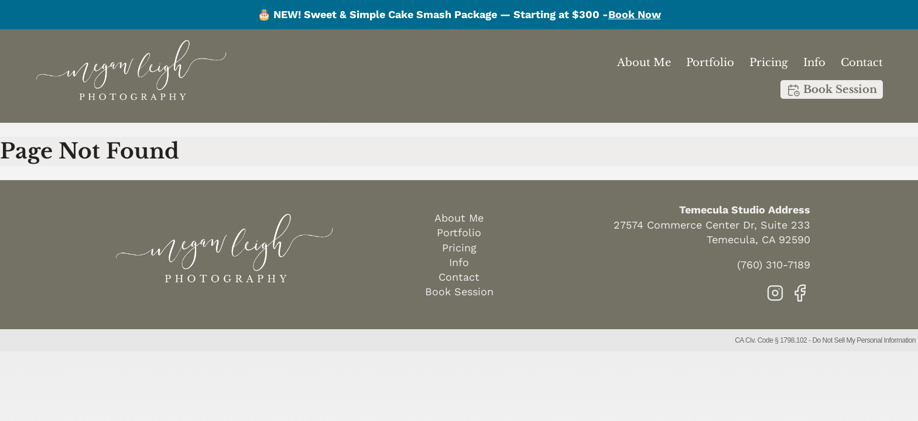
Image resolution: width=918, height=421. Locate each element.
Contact (862, 62)
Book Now (634, 14)
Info (814, 62)
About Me (644, 62)
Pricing (768, 62)
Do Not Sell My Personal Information (864, 340)
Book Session (831, 90)
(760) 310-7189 (773, 264)
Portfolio (710, 62)
